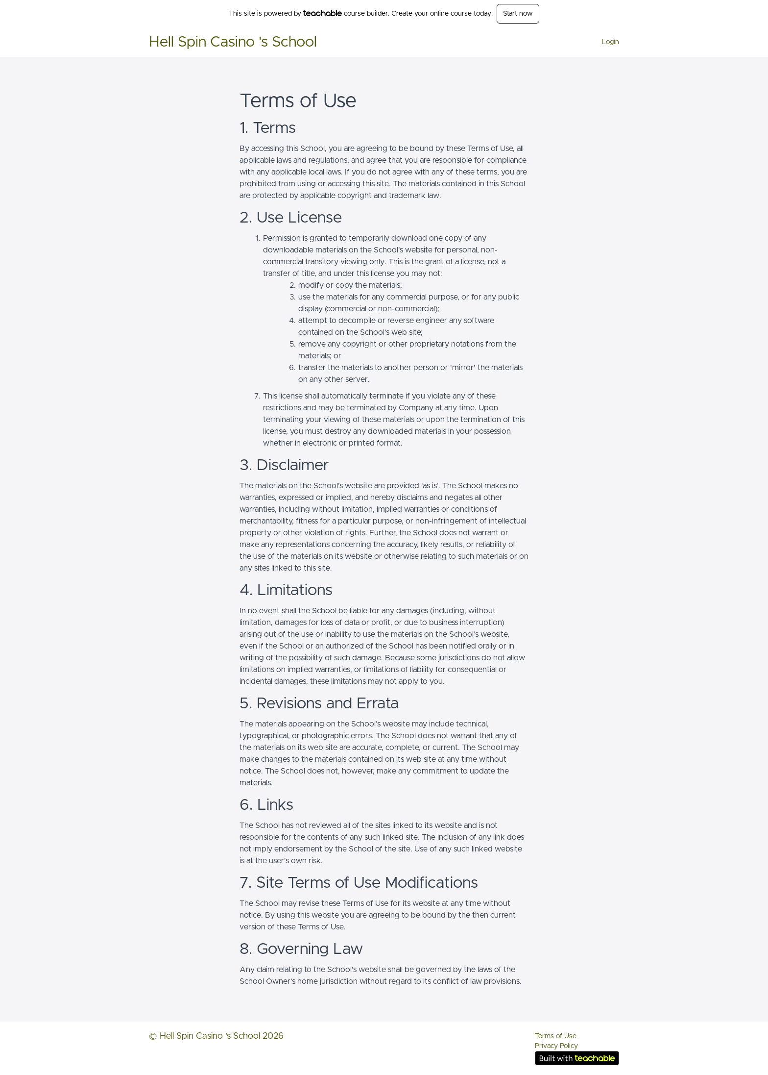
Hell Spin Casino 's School (233, 42)
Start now (518, 13)
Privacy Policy (556, 1046)
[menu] (606, 42)
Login (610, 42)
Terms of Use (555, 1036)
